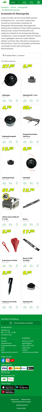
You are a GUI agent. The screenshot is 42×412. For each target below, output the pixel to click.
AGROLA (25, 350)
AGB (2, 350)
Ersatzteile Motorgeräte (11, 10)
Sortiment (5, 7)
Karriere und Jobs (27, 341)
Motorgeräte (23, 7)
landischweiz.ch (22, 405)
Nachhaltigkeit (27, 343)
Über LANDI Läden (28, 345)
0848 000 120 (5, 330)
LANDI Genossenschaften (30, 352)
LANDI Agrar (26, 348)
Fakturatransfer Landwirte (9, 352)
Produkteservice (6, 343)
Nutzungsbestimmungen (21, 402)
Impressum (14, 399)
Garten (13, 7)
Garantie (4, 341)
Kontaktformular (6, 335)
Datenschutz (25, 399)
